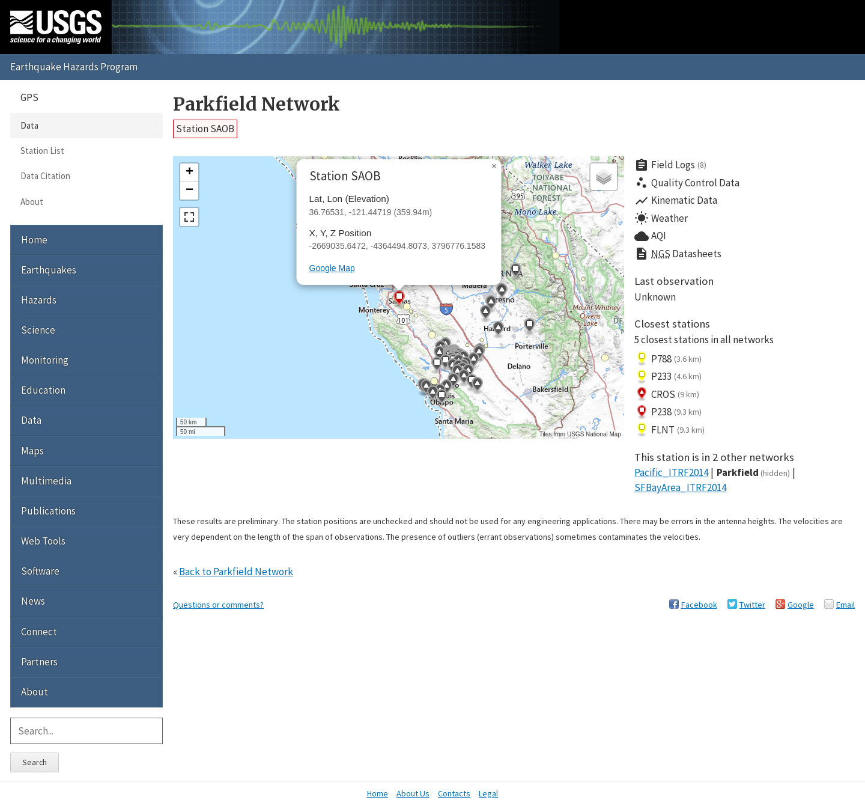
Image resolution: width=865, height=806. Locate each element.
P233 (668, 377)
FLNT (669, 430)
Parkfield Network (256, 104)
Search (34, 762)
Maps (32, 450)
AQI (650, 236)
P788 (668, 359)
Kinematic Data (675, 201)
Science (38, 330)
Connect (39, 631)
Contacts (454, 793)
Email (845, 604)
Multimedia (46, 480)
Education (43, 390)
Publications (48, 510)
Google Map (332, 268)
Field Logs (670, 165)
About (31, 201)
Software (40, 571)
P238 (668, 412)
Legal (488, 793)
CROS (666, 394)
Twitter (752, 604)
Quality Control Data (686, 183)
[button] (491, 304)
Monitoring (44, 360)
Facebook (699, 604)
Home (34, 239)
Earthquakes (48, 269)
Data (29, 125)
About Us (412, 793)
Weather (661, 218)
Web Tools (43, 541)
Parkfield (754, 472)
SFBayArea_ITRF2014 (680, 487)
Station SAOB (205, 128)
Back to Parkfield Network (236, 571)
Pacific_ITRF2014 (671, 472)
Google (801, 604)
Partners (39, 661)
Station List (42, 150)
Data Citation (45, 176)
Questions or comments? (218, 604)
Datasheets (677, 254)
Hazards (38, 300)
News (33, 601)
